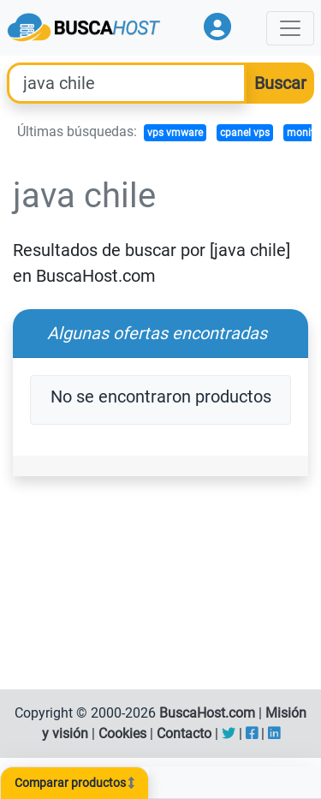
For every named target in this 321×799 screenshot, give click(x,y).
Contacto (184, 733)
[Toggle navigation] (290, 28)
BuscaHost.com (207, 713)
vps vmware (175, 133)
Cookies (122, 733)
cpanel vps (245, 133)
